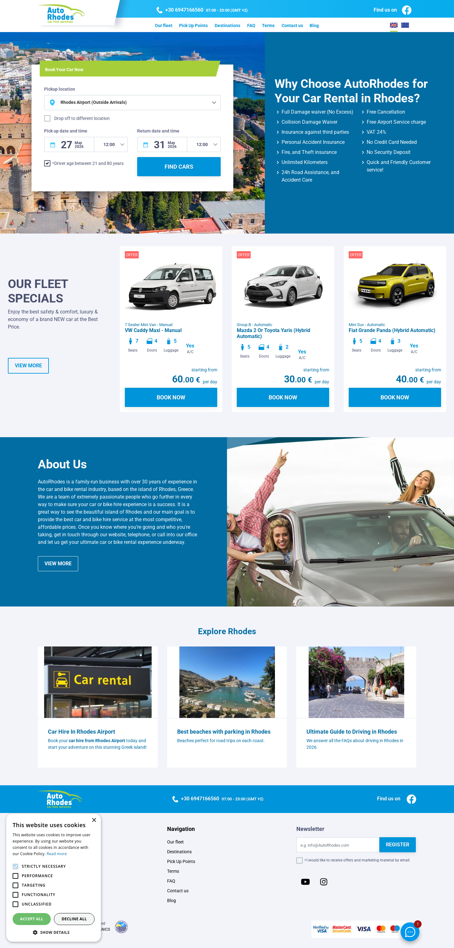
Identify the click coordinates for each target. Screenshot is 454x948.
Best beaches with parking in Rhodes (224, 731)
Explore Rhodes (227, 631)
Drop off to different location (82, 118)
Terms (268, 25)
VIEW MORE (28, 366)
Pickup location (59, 89)
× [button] (93, 820)
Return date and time (158, 130)
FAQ (251, 25)
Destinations (227, 25)
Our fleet (163, 25)
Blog (314, 25)
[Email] (338, 844)
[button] (54, 932)
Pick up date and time (65, 130)
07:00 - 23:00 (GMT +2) (202, 10)
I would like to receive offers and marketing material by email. (358, 860)
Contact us (292, 25)
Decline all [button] (74, 919)
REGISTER (397, 845)
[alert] (53, 878)
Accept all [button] (32, 919)
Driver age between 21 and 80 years (89, 163)
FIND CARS (179, 166)
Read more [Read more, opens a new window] (57, 853)
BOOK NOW (171, 397)
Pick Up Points (193, 25)
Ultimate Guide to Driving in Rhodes (351, 731)
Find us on (392, 10)
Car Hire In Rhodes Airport (81, 731)
